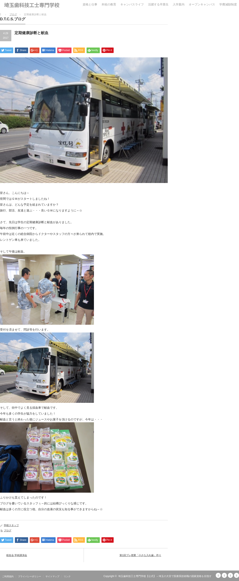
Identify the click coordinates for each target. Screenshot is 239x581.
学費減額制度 (228, 4)
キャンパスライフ (132, 4)
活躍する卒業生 (158, 4)
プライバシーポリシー (29, 576)
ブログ (7, 530)
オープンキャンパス (202, 4)
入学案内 (178, 4)
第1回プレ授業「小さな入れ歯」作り (140, 555)
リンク (67, 576)
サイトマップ (52, 576)
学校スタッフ (11, 525)
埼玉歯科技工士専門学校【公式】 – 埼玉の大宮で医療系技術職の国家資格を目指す (165, 576)
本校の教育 (108, 4)
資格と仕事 (90, 4)
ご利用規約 (8, 576)
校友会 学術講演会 (16, 555)
